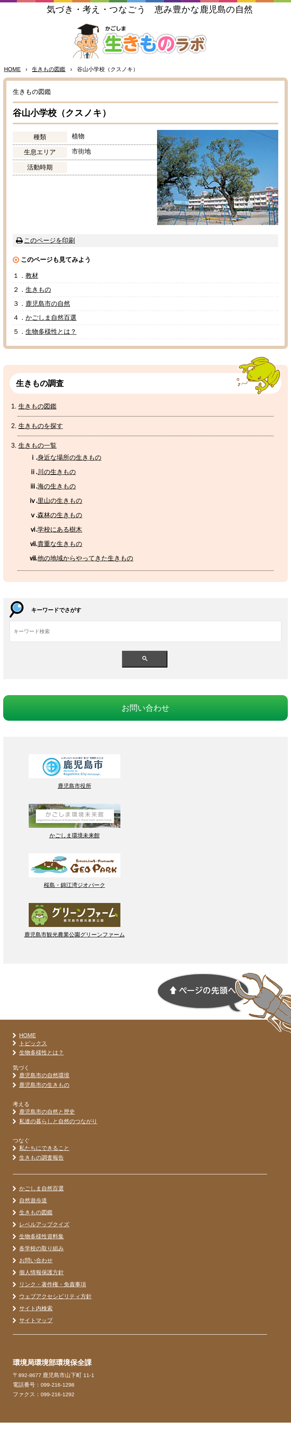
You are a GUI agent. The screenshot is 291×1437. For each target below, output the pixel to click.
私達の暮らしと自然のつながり (58, 1135)
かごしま (51, 331)
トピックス (33, 1057)
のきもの (56, 500)
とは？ (51, 345)
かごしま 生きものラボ (146, 48)
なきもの (59, 557)
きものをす (40, 439)
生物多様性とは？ (41, 1066)
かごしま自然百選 (41, 1203)
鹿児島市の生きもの (44, 1099)
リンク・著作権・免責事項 (52, 1298)
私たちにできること (44, 1162)
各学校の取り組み (41, 1263)
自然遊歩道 (33, 1215)
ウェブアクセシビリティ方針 (55, 1310)
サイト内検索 (36, 1322)
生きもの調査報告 (41, 1171)
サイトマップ (36, 1334)
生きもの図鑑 (36, 1227)
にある (59, 543)
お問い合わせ (36, 1275)
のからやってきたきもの (85, 572)
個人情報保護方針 (41, 1287)
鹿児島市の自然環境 (44, 1089)
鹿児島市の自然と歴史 (47, 1125)
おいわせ (145, 722)
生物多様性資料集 (41, 1251)
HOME (12, 83)
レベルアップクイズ (44, 1239)
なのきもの (69, 471)
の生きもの (56, 485)
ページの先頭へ (203, 1007)
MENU (275, 22)
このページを (49, 254)
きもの (48, 83)
